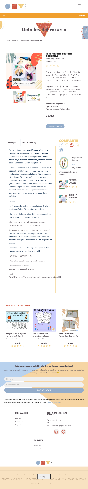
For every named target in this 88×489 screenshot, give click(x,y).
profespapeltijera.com (35, 261)
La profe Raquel (17, 336)
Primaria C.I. (62, 72)
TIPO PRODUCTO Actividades (68, 80)
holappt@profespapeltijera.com (59, 426)
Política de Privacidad (53, 402)
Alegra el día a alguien (16, 334)
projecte (64, 94)
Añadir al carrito (55, 126)
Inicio (8, 40)
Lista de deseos (39, 449)
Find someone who (40, 334)
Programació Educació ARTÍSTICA (59, 54)
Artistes (66, 86)
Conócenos (19, 422)
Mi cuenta (37, 446)
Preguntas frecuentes (22, 425)
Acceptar (44, 476)
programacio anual (72, 89)
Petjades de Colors (57, 58)
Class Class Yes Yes (71, 336)
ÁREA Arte (75, 75)
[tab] (13, 142)
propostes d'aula (57, 92)
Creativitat (51, 94)
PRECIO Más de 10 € (57, 77)
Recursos (15, 40)
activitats (73, 92)
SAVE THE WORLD (66, 334)
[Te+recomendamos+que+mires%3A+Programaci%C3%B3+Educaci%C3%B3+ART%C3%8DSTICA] (66, 145)
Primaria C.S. (60, 75)
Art (56, 86)
